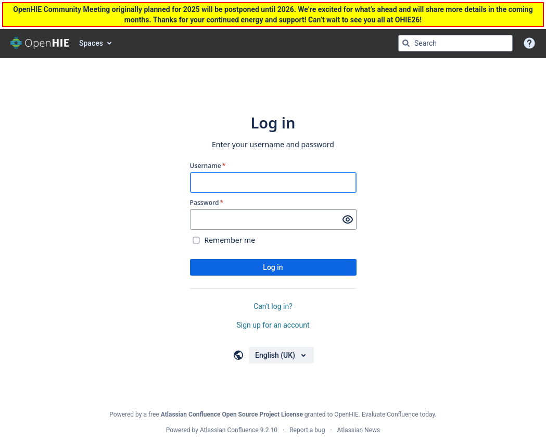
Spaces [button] (91, 43)
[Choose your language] (281, 355)
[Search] (406, 43)
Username (208, 166)
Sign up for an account (272, 325)
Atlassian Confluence (229, 430)
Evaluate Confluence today (398, 414)
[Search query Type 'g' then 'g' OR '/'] (455, 43)
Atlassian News (358, 430)
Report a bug (307, 430)
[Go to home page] (39, 43)
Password (207, 203)
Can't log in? (273, 306)
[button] (529, 43)
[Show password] (347, 219)
